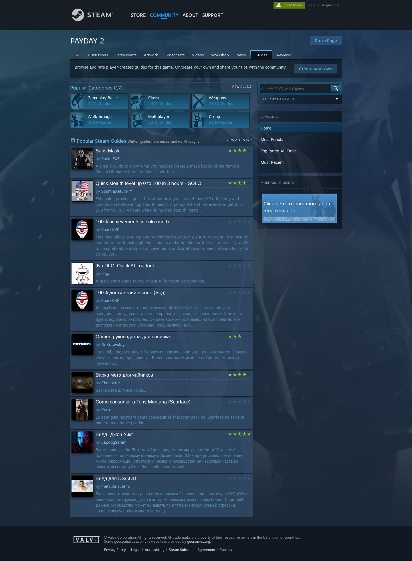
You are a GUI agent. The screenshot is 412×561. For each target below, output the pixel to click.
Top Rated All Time (278, 150)
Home (266, 128)
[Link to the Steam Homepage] (97, 19)
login (311, 5)
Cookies (225, 550)
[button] (300, 128)
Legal (135, 550)
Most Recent (272, 162)
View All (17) (242, 87)
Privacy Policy (115, 550)
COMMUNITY (164, 15)
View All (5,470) (240, 140)
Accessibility (155, 550)
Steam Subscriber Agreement (192, 550)
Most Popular (273, 139)
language (328, 5)
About (190, 15)
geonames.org (198, 541)
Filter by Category (300, 99)
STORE (138, 15)
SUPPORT (212, 15)
